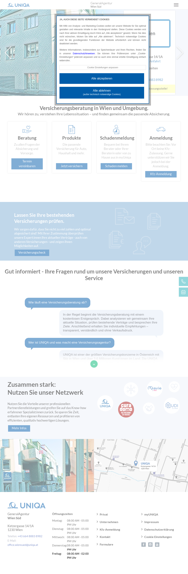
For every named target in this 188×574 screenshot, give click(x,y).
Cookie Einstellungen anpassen (102, 67)
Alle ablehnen (102, 92)
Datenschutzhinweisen (84, 53)
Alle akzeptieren (101, 78)
